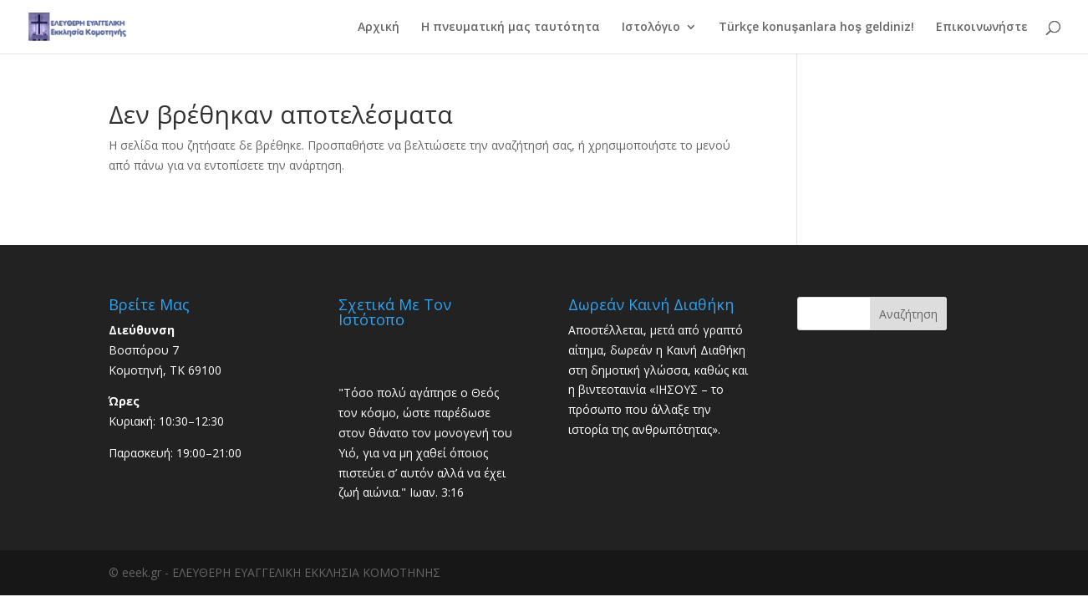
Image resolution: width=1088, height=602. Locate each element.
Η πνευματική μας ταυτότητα (510, 27)
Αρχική (378, 27)
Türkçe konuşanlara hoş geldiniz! (816, 27)
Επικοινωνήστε (982, 27)
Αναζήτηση (908, 314)
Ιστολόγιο (651, 27)
